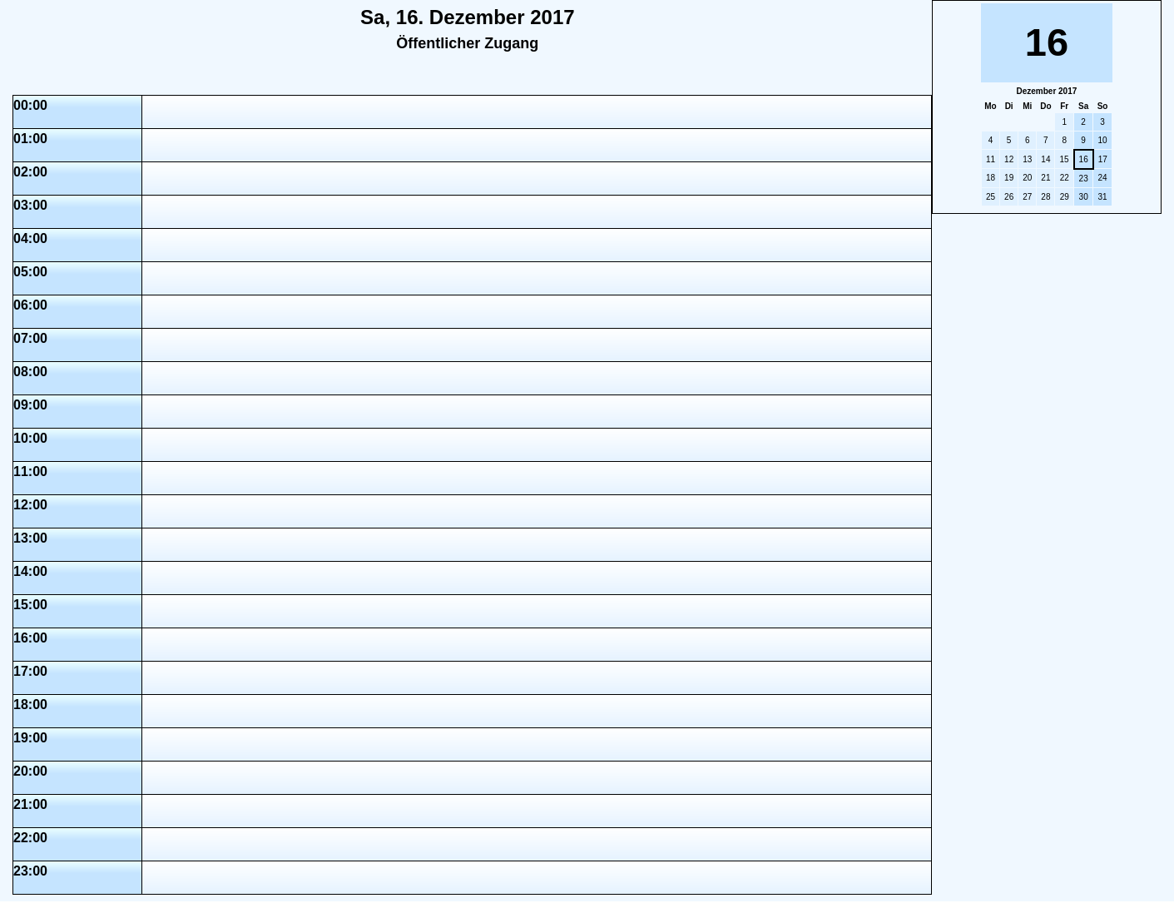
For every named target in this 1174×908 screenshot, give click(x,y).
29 (1064, 196)
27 (1027, 196)
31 (1102, 196)
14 (1045, 159)
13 (1027, 159)
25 (990, 196)
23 (1083, 178)
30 (1083, 196)
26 (1008, 196)
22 (1064, 177)
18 (990, 177)
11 (990, 159)
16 (1083, 159)
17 (1102, 159)
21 (1045, 177)
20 (1027, 177)
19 (1008, 177)
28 (1045, 196)
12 (1008, 159)
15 (1063, 159)
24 (1102, 177)
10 (1102, 140)
